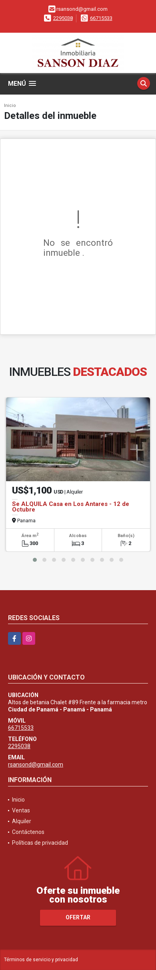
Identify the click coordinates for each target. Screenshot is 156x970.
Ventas (21, 810)
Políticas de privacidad (40, 843)
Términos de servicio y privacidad (41, 959)
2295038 (63, 18)
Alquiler (21, 821)
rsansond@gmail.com (35, 764)
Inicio (10, 105)
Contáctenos (28, 832)
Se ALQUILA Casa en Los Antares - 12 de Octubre (70, 506)
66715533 (101, 18)
